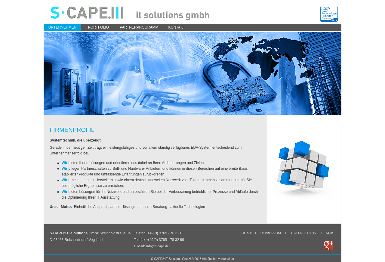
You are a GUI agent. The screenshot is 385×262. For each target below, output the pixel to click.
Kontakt (176, 27)
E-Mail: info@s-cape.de (151, 246)
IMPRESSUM (270, 233)
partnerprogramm (139, 27)
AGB (329, 233)
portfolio (98, 27)
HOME (246, 233)
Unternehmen (62, 27)
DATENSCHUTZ (304, 233)
